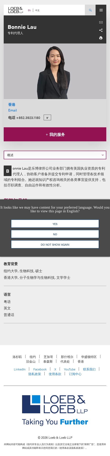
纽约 (33, 356)
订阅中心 (75, 374)
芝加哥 (48, 356)
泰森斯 (48, 361)
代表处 (65, 361)
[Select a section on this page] (55, 155)
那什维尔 (67, 356)
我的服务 (55, 134)
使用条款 (55, 374)
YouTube (69, 369)
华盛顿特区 (89, 356)
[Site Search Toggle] (90, 10)
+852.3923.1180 (28, 117)
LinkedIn (20, 369)
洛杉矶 (17, 356)
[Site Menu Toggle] (101, 10)
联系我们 (89, 369)
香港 (11, 104)
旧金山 (30, 361)
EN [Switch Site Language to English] (29, 10)
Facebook (40, 369)
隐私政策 (34, 374)
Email (12, 110)
